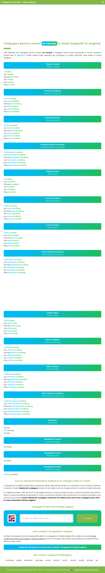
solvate (90, 560)
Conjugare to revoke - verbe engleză (18, 2)
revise (48, 560)
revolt (64, 560)
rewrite (73, 560)
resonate (39, 560)
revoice (56, 560)
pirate (18, 560)
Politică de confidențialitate (86, 570)
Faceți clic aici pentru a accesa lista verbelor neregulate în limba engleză (52, 547)
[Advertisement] (52, 22)
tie (97, 560)
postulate (28, 560)
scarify (81, 560)
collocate (10, 560)
